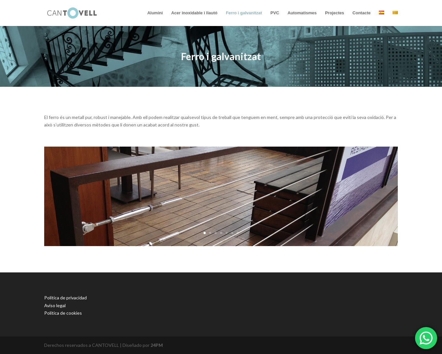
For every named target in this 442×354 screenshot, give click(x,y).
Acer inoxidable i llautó (194, 13)
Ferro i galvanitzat (244, 13)
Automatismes (302, 13)
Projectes (334, 13)
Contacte (362, 13)
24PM (156, 345)
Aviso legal (55, 305)
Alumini (155, 13)
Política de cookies (63, 313)
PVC (274, 13)
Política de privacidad (65, 297)
